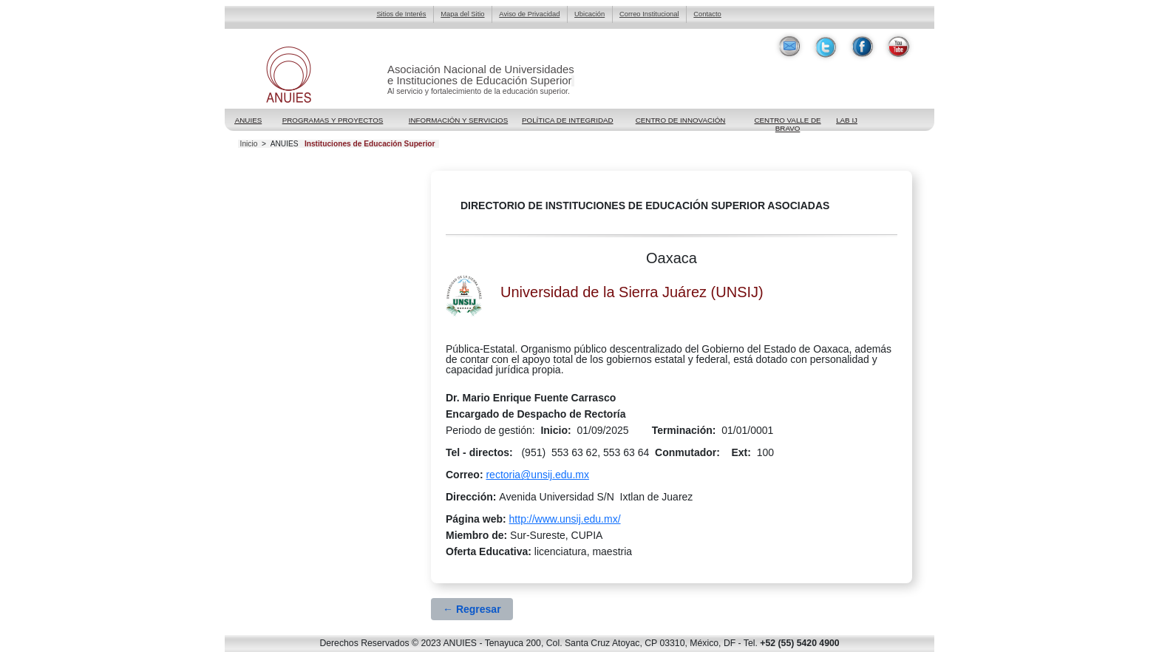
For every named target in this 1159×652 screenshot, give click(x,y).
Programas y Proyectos (333, 120)
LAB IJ (846, 120)
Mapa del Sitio (462, 14)
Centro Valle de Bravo (787, 121)
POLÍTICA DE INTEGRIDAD (568, 120)
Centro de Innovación (681, 120)
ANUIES (285, 144)
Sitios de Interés (401, 14)
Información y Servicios (458, 120)
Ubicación (589, 14)
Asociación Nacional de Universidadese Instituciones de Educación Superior (480, 75)
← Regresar (472, 609)
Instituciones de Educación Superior (370, 144)
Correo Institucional (649, 14)
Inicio (249, 144)
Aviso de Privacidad (529, 14)
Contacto (707, 14)
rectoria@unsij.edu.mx (537, 474)
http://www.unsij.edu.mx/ (565, 519)
